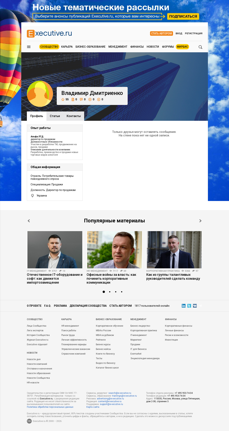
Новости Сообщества (38, 378)
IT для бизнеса (138, 349)
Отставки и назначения (39, 368)
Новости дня (33, 359)
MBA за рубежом (105, 335)
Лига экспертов (35, 330)
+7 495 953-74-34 (184, 393)
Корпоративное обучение (109, 326)
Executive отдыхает (37, 344)
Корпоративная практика (163, 271)
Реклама (60, 305)
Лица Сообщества (36, 326)
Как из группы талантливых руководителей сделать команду (173, 276)
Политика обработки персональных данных (50, 407)
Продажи (135, 344)
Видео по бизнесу (105, 363)
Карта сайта (92, 407)
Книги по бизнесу (105, 353)
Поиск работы (68, 330)
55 (65, 99)
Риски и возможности (176, 335)
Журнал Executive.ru (37, 340)
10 (64, 271)
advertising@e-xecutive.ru (110, 398)
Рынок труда (68, 335)
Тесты (99, 358)
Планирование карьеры (73, 344)
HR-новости (33, 382)
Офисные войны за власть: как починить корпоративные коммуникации (111, 278)
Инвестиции (171, 340)
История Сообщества (38, 335)
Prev (29, 221)
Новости (153, 46)
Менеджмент (117, 46)
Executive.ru (46, 398)
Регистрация (193, 33)
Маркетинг (136, 340)
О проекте (34, 305)
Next (200, 221)
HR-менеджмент (97, 271)
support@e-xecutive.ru (111, 404)
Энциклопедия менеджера (145, 358)
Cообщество (35, 319)
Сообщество (49, 46)
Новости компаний (37, 364)
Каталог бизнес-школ (107, 367)
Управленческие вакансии (75, 349)
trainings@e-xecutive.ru (124, 396)
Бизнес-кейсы (103, 349)
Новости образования (38, 373)
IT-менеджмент (37, 271)
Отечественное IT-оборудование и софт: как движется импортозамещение (54, 278)
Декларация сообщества (88, 305)
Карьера (67, 46)
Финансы (137, 46)
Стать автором (161, 33)
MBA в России (103, 330)
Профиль (36, 116)
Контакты (74, 116)
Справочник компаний (73, 353)
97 (197, 271)
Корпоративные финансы (178, 326)
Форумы (168, 46)
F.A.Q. (47, 305)
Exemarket (135, 353)
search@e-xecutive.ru (119, 393)
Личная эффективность (74, 340)
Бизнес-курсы (103, 344)
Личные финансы (174, 330)
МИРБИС (182, 46)
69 (125, 271)
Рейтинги (101, 340)
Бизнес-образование (90, 46)
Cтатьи (55, 116)
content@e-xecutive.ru (109, 401)
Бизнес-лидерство (140, 326)
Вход (179, 33)
